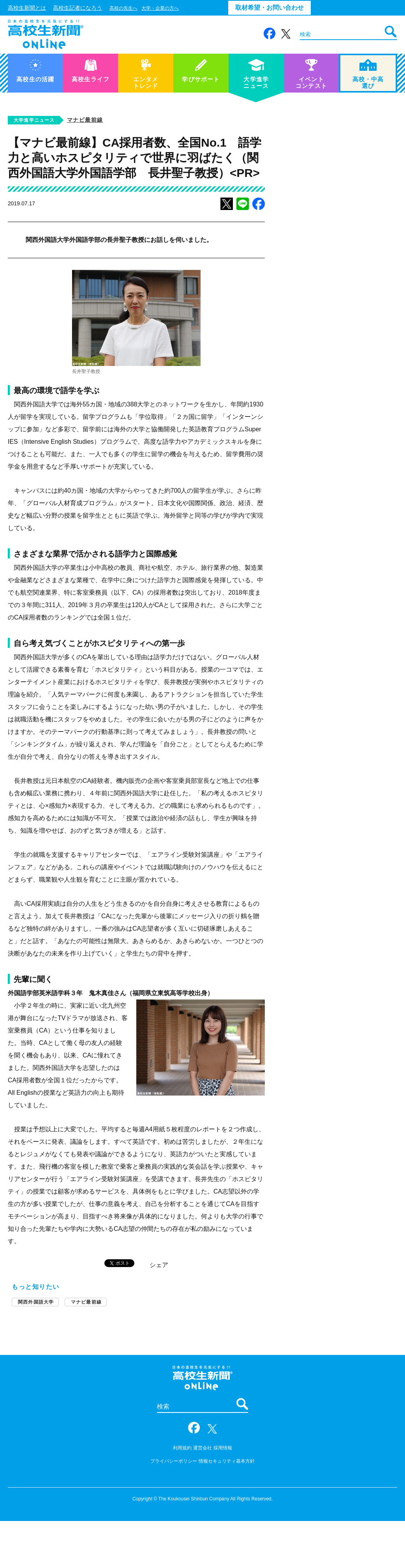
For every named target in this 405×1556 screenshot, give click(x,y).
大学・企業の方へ (160, 8)
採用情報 (222, 1448)
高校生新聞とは (27, 8)
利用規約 (182, 1448)
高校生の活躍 (35, 70)
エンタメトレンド (145, 74)
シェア (159, 1265)
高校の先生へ (123, 8)
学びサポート (201, 70)
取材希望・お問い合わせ (269, 7)
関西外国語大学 (36, 1302)
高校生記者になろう (77, 8)
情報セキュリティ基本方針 (227, 1461)
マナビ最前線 (85, 120)
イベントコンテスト (311, 74)
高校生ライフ (90, 70)
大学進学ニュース (256, 74)
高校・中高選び (368, 74)
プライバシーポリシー (173, 1461)
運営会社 (202, 1448)
